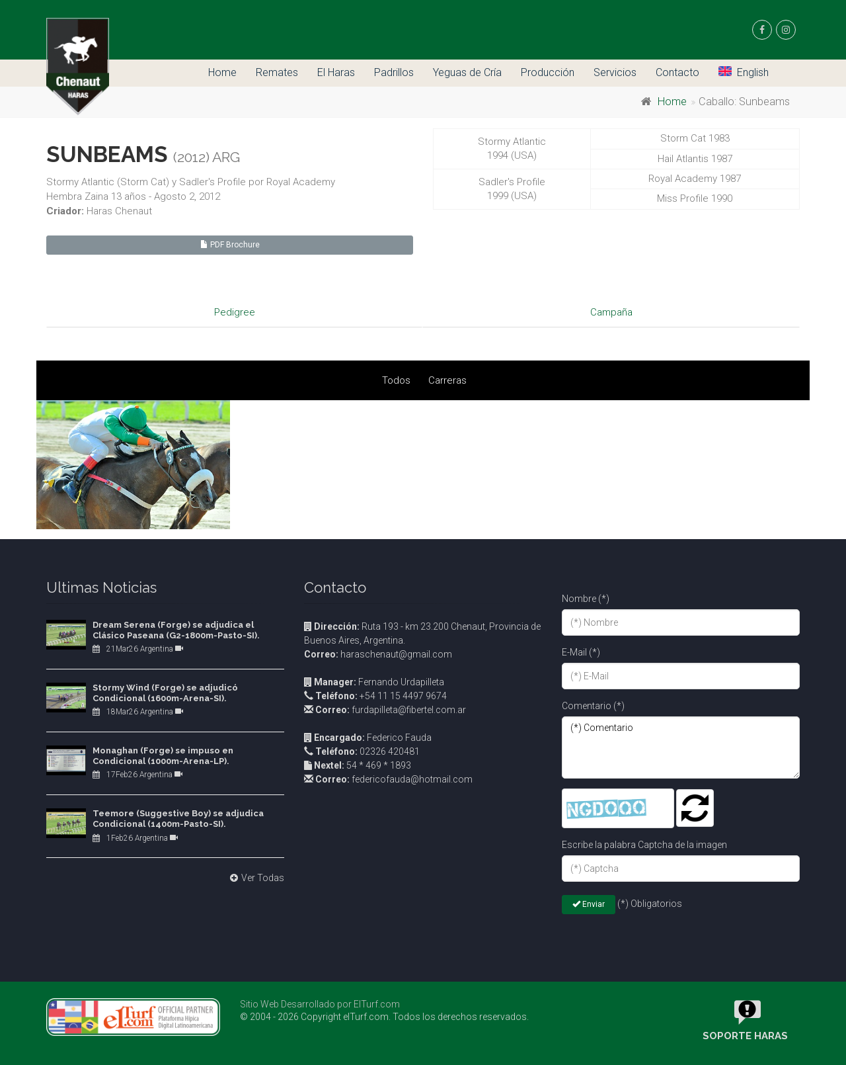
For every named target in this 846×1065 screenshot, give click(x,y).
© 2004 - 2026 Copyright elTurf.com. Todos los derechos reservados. (384, 1016)
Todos (396, 380)
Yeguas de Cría (467, 72)
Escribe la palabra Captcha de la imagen (644, 844)
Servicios (615, 72)
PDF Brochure (230, 244)
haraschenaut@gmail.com (378, 654)
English (743, 72)
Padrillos (394, 72)
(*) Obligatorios (649, 903)
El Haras (336, 72)
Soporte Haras (745, 1036)
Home (222, 72)
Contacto (677, 72)
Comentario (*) (593, 706)
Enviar (588, 904)
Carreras (447, 380)
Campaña (611, 312)
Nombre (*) (585, 598)
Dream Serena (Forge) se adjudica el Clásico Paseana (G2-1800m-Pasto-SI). (176, 630)
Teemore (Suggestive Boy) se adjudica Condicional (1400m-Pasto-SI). (178, 818)
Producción (547, 72)
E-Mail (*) (581, 652)
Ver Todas (255, 878)
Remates (277, 72)
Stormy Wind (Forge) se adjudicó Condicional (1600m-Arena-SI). (165, 693)
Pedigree (234, 312)
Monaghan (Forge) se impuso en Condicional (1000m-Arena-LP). (163, 756)
